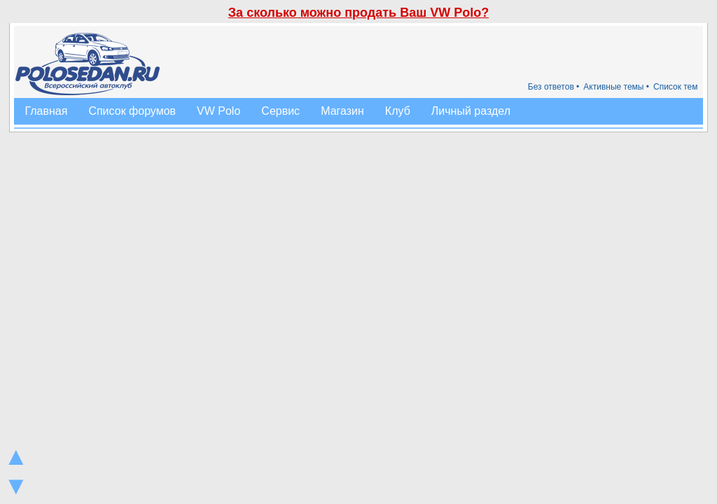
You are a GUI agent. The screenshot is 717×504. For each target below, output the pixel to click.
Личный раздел (470, 111)
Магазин (342, 111)
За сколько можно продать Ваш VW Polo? (358, 13)
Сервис (280, 111)
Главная (46, 111)
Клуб (397, 111)
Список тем (675, 87)
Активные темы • (616, 87)
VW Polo (218, 111)
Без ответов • (554, 87)
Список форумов (132, 111)
